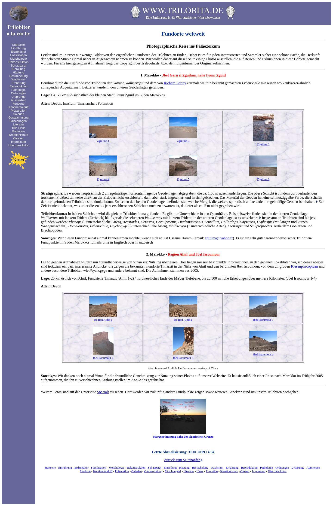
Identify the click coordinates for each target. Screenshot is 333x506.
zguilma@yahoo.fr (219, 238)
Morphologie (116, 467)
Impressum (258, 471)
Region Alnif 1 (103, 319)
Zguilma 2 (183, 141)
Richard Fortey (175, 83)
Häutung (184, 467)
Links (200, 471)
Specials (103, 392)
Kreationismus (229, 471)
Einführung (65, 467)
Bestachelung (200, 467)
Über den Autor (277, 471)
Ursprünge (297, 467)
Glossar (245, 471)
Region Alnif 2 (183, 319)
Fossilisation (98, 467)
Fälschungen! (173, 471)
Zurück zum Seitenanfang (183, 460)
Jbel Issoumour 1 (263, 319)
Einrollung (170, 467)
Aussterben (313, 467)
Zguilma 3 (263, 144)
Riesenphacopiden (304, 266)
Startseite (50, 467)
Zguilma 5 (183, 179)
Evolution (212, 471)
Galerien (136, 471)
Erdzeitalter (81, 467)
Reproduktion (249, 467)
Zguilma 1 (103, 141)
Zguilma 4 (103, 179)
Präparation (122, 471)
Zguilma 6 (263, 179)
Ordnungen (282, 467)
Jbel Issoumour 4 (263, 354)
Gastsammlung (153, 471)
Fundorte (85, 471)
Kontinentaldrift (103, 471)
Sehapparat (154, 467)
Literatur (188, 471)
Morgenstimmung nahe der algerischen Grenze (183, 436)
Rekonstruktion (136, 467)
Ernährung (232, 467)
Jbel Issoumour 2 (103, 358)
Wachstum (217, 467)
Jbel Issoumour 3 (183, 358)
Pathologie (266, 467)
